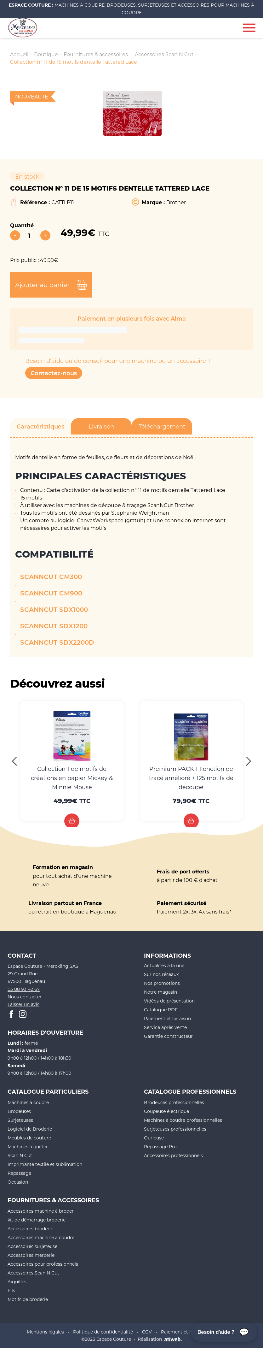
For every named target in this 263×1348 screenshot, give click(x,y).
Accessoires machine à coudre (41, 1237)
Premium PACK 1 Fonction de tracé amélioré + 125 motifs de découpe (191, 778)
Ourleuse (154, 1138)
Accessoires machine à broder (41, 1211)
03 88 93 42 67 (24, 989)
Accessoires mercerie (31, 1255)
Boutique (46, 54)
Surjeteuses (20, 1120)
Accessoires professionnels (173, 1155)
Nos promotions (162, 983)
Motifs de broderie (28, 1299)
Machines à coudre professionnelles (183, 1120)
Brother (176, 202)
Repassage (19, 1173)
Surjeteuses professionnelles (175, 1129)
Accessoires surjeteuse (32, 1246)
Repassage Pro (160, 1147)
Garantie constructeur (168, 1036)
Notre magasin (160, 992)
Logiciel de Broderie (30, 1129)
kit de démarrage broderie (37, 1220)
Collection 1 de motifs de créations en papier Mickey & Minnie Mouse (72, 778)
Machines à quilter (28, 1147)
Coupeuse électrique (166, 1111)
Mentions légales (45, 1332)
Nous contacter (25, 997)
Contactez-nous (54, 373)
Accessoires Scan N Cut (164, 54)
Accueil (19, 54)
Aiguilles (17, 1282)
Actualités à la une (164, 965)
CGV (147, 1332)
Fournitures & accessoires (96, 54)
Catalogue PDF (161, 1010)
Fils (11, 1290)
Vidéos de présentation (169, 1001)
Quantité (22, 225)
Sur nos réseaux (161, 974)
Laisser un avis (23, 1004)
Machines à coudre (28, 1102)
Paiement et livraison (167, 1018)
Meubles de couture (29, 1138)
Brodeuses (19, 1111)
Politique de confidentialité (103, 1332)
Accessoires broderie (30, 1229)
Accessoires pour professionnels (43, 1264)
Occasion (18, 1182)
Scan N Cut (20, 1155)
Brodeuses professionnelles (174, 1102)
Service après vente (165, 1027)
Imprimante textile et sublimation (45, 1164)
